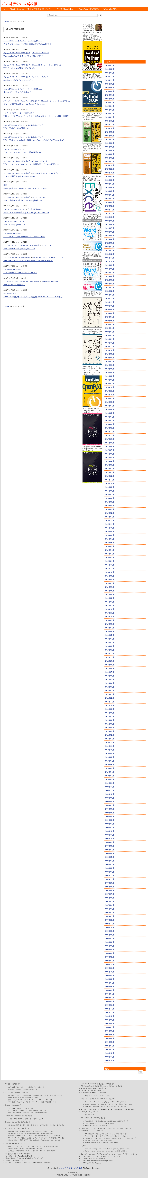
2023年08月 (109, 180)
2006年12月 (109, 920)
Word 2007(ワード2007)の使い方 (95, 1121)
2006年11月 (109, 924)
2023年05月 (109, 191)
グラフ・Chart (32, 1135)
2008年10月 (109, 839)
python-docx (100, 1151)
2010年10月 (109, 750)
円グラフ (24, 1110)
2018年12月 (109, 387)
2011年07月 (109, 716)
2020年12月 (109, 298)
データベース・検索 (27, 1108)
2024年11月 (109, 125)
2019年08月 (109, 358)
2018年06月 (109, 409)
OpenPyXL (88, 1149)
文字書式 (25, 1089)
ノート (103, 1106)
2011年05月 (109, 724)
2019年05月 (109, 369)
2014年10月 (109, 572)
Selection (28, 1097)
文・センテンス (25, 1100)
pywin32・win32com (121, 1151)
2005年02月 (109, 1001)
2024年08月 (109, 136)
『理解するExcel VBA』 (65, 9)
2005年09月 (109, 975)
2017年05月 (109, 457)
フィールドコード (39, 1087)
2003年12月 (109, 1053)
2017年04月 (109, 461)
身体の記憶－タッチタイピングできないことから (25, 188)
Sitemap (20, 9)
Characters (57, 1135)
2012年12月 (109, 654)
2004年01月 (109, 1049)
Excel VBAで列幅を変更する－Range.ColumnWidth (26, 212)
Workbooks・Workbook (40, 53)
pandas (115, 1149)
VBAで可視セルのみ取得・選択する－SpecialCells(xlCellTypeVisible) (33, 140)
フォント (35, 1100)
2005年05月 (109, 990)
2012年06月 (109, 676)
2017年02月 (109, 469)
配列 (17, 1131)
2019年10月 (109, 350)
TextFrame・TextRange (49, 281)
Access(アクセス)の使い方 (90, 1109)
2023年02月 (109, 202)
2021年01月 (109, 295)
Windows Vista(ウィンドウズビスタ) (117, 1136)
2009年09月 (109, 798)
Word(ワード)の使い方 (12, 1084)
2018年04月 (109, 417)
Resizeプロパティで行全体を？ (17, 92)
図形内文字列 (24, 1140)
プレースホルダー (101, 1104)
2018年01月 (109, 428)
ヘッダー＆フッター (56, 1095)
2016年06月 (109, 498)
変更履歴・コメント (52, 1102)
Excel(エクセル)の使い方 (13, 1105)
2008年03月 (109, 864)
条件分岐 (11, 1131)
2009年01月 (109, 827)
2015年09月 (109, 531)
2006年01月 (109, 961)
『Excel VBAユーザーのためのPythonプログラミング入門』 (101, 1156)
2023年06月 (109, 187)
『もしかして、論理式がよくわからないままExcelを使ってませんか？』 (29, 1162)
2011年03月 (109, 731)
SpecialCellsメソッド (35, 125)
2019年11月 (109, 346)
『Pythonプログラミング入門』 (39, 9)
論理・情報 (26, 1125)
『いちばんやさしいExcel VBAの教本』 (18, 1154)
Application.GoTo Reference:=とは (18, 80)
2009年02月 (109, 824)
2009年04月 (109, 816)
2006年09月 (109, 931)
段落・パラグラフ (13, 1100)
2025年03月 (109, 110)
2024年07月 (109, 139)
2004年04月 (109, 1038)
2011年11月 (109, 702)
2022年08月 (109, 224)
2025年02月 (109, 113)
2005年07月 (109, 983)
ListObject (11, 1135)
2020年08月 (109, 313)
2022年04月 (109, 239)
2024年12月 (109, 121)
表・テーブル (30, 1102)
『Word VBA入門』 (110, 9)
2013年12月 (109, 609)
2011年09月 (109, 709)
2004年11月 (109, 1012)
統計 (63, 1125)
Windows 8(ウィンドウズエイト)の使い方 (97, 1138)
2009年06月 (109, 809)
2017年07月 (109, 450)
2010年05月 (109, 768)
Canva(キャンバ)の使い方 (89, 1154)
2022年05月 (109, 236)
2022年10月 (109, 217)
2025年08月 (109, 91)
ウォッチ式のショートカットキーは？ (20, 273)
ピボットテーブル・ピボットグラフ (24, 1112)
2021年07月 (109, 273)
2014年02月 (109, 602)
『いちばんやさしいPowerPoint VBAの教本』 (20, 1156)
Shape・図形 (40, 1102)
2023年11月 (109, 169)
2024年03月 (109, 154)
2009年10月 (109, 794)
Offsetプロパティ (36, 1146)
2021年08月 (109, 269)
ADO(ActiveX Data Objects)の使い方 (123, 1109)
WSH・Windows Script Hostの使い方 (93, 1088)
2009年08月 (109, 802)
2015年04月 (109, 550)
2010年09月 (109, 753)
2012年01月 (109, 694)
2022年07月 (109, 228)
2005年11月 (109, 968)
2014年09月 (109, 576)
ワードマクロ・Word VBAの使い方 (16, 1092)
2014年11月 (109, 568)
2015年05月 (109, 546)
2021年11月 (109, 258)
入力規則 (11, 1150)
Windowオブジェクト (40, 161)
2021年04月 (109, 284)
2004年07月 (109, 1027)
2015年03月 (109, 554)
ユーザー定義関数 (51, 1138)
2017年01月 (109, 472)
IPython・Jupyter (90, 1151)
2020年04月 (109, 328)
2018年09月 (109, 398)
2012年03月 (109, 687)
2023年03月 (109, 199)
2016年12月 (109, 476)
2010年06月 (109, 765)
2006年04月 (109, 949)
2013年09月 (109, 620)
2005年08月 (109, 979)
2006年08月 (109, 935)
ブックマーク (20, 1102)
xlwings (95, 1149)
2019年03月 (109, 376)
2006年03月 (109, 953)
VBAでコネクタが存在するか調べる (19, 68)
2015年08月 (109, 535)
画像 (120, 1104)
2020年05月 (109, 324)
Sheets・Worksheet (39, 197)
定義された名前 (26, 1138)
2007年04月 (109, 905)
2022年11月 (109, 213)
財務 (47, 1125)
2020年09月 (109, 309)
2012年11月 (109, 657)
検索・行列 (34, 1125)
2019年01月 (109, 383)
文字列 (42, 1125)
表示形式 (39, 1148)
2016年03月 (109, 509)
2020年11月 (109, 302)
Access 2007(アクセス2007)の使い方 (96, 1125)
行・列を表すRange (35, 41)
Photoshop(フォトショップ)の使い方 (112, 1154)
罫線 (34, 1150)
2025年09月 (109, 88)
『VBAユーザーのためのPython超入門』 (94, 1158)
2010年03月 (109, 776)
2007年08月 (109, 890)
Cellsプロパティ (13, 1146)
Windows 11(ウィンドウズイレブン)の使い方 (98, 1140)
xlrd (100, 1149)
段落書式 (18, 1089)
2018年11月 (109, 391)
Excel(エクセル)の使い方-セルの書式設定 (18, 1116)
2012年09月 (109, 665)
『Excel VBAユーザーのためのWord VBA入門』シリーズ (24, 1158)
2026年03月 (109, 65)
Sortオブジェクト (21, 1135)
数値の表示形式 (23, 1119)
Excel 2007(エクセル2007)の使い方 (117, 1121)
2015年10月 (109, 528)
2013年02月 (109, 646)
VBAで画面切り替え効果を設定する (19, 248)
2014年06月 (109, 587)
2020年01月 (109, 339)
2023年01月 (109, 206)
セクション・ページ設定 (24, 1087)
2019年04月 (109, 372)
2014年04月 (109, 594)
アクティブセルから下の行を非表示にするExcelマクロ (27, 44)
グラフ (10, 1110)
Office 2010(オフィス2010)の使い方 (93, 1128)
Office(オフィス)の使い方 (89, 1112)
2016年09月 (109, 487)
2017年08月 (109, 446)
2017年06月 (109, 454)
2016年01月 (109, 517)
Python (83, 1146)
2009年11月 (109, 790)
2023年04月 (109, 195)
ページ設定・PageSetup (31, 1095)
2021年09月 (109, 265)
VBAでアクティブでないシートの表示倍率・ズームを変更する (31, 164)
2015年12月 (109, 520)
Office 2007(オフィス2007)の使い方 (93, 1118)
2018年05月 (109, 413)
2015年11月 (109, 524)
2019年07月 (109, 361)
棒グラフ (17, 1110)
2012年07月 (109, 672)
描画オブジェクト (35, 1089)
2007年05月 (109, 901)
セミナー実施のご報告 (26, 113)
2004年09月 (109, 1020)
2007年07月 (109, 894)
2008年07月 (109, 850)
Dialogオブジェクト (56, 1140)
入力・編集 (11, 1087)
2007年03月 (109, 909)
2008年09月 (109, 842)
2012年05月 (109, 679)
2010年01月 (109, 783)
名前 (18, 1108)
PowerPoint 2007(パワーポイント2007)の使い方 (99, 1123)
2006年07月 (109, 938)
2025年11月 (109, 80)
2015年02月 (109, 557)
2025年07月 (109, 95)
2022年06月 (109, 232)
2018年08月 (109, 402)
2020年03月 (109, 332)
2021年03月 (109, 287)
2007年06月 (109, 898)
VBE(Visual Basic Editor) (12, 233)
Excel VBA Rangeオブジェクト (14, 41)
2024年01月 (109, 162)
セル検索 (47, 1150)
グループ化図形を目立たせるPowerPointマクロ (24, 104)
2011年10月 (109, 705)
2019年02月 (109, 380)
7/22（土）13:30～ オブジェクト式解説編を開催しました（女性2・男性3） (36, 116)
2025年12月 (109, 76)
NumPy (109, 1149)
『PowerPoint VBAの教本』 (88, 9)
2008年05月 (109, 857)
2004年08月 (109, 1023)
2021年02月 (109, 291)
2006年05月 (109, 946)
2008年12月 (109, 831)
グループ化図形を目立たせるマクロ (19, 176)
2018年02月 (109, 424)
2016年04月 (109, 506)
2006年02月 (109, 957)
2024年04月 (109, 150)
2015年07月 (109, 539)
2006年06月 (109, 942)
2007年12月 (109, 876)
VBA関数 (22, 1131)
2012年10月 (109, 661)
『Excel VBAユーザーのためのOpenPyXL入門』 (97, 1160)
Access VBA (105, 1109)
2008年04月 (109, 861)
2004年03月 (109, 1042)
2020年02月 (109, 335)
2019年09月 (109, 354)
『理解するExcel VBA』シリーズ (16, 1160)
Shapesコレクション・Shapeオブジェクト (47, 65)
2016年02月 (109, 513)
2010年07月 (109, 761)
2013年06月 (109, 631)
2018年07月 (109, 406)
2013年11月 (109, 613)
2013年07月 (109, 628)
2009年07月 (109, 805)
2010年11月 (109, 746)
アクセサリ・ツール (108, 1134)
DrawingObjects (34, 1140)
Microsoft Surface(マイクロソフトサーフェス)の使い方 (101, 1142)
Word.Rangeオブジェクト (16, 1097)
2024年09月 (109, 132)
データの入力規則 (41, 1112)
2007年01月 (109, 916)
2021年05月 (109, 280)
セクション (44, 1095)
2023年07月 (109, 184)
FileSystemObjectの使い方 (90, 1086)
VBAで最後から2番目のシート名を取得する (22, 200)
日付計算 (11, 1125)
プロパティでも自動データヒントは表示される (24, 237)
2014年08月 (109, 580)
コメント (28, 1150)
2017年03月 (109, 465)
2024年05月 (109, 147)
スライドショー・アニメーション (99, 1095)
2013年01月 (109, 650)
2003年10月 (109, 1060)
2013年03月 (109, 642)
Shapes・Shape (13, 1140)
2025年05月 (109, 102)
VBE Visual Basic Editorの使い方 (92, 1084)
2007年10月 (109, 883)
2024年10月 (109, 128)
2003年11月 (109, 1057)
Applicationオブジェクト (41, 77)
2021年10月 (109, 261)
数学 (58, 1125)
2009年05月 (109, 813)
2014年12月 (109, 565)
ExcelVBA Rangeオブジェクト (15, 1143)
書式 (86, 1095)
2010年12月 (109, 742)
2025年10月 (109, 84)
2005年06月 (109, 986)
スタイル (36, 1097)
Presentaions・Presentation (93, 1102)
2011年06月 (109, 720)
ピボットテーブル (38, 1138)
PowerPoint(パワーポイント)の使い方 (93, 1092)
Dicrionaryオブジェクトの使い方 (111, 1086)
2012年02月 (109, 691)
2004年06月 (109, 1031)
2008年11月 (109, 835)
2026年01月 (109, 73)
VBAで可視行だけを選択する (16, 128)
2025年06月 (109, 99)
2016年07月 (109, 494)
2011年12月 (109, 698)
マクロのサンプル (47, 1131)
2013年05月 (109, 635)
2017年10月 (109, 439)
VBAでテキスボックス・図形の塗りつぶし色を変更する (28, 261)
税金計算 (52, 1125)
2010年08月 (109, 757)
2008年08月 (109, 846)
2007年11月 (109, 879)
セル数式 (39, 1150)
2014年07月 (109, 583)
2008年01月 (109, 872)
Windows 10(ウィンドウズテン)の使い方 (124, 1138)
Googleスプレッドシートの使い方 (92, 1090)
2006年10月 (109, 927)
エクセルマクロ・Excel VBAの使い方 (16, 53)
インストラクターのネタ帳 (19, 3)
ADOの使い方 (109, 1084)
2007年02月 (109, 912)
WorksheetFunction (14, 1138)
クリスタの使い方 (132, 1154)
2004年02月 (109, 1046)
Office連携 (11, 1102)
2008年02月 (109, 868)
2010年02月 (109, 779)
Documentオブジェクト (15, 1095)
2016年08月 (109, 491)
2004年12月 (109, 1009)
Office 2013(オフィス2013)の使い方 (119, 1128)
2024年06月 (109, 143)
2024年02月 (109, 158)
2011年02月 (109, 735)
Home (5, 9)
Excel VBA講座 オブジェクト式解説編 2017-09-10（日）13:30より (32, 297)
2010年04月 (109, 772)
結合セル (54, 1150)
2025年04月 (109, 106)
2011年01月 (109, 739)
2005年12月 (109, 964)
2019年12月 (109, 343)
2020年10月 (109, 306)
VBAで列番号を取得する (14, 224)
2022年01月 (109, 250)
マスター (124, 1102)
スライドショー (47, 245)
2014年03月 (109, 598)
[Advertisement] (92, 521)
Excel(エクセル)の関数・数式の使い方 (17, 1122)
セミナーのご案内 (9, 113)
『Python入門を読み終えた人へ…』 (93, 1163)
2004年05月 (109, 1035)
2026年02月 (109, 69)
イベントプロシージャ (34, 1131)
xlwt (104, 1149)
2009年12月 (109, 787)
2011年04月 (109, 728)
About (12, 9)
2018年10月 (109, 395)
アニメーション (122, 1106)
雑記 (5, 185)
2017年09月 (109, 443)
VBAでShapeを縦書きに (14, 285)
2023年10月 (109, 173)
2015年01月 (109, 561)
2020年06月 (109, 321)
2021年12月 (109, 254)
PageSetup (44, 1140)
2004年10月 (109, 1016)
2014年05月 (109, 591)
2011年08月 (109, 713)
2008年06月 (109, 853)
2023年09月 (109, 176)
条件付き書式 (12, 1119)
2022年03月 (109, 243)
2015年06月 (109, 543)
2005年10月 (109, 972)
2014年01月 (109, 605)
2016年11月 (109, 480)
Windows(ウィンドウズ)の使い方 (92, 1131)
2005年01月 (109, 1005)
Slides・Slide (116, 1102)
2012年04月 (109, 683)
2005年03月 (109, 998)
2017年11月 (109, 435)
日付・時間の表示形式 (36, 1119)
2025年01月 (109, 117)
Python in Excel (124, 1149)
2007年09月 (109, 887)
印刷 (12, 1089)
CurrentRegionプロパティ (51, 1146)
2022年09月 (109, 221)
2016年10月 (109, 483)
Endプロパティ (24, 1146)
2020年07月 (109, 317)
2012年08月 (109, 668)
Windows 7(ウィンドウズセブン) (95, 1136)
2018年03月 (109, 420)
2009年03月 (109, 820)
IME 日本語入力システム (92, 1134)
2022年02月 (109, 247)
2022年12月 (109, 210)
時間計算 (18, 1125)
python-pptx (109, 1151)
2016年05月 (109, 502)
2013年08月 (109, 624)
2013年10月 (109, 617)
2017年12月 (109, 432)
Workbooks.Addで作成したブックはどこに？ (23, 56)
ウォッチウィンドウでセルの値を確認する (22, 152)
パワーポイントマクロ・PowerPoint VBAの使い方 (21, 101)
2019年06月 (109, 365)
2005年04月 (109, 994)
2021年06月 (109, 276)
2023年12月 (109, 165)
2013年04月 (109, 639)
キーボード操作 (33, 1110)
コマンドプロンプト (122, 1134)
